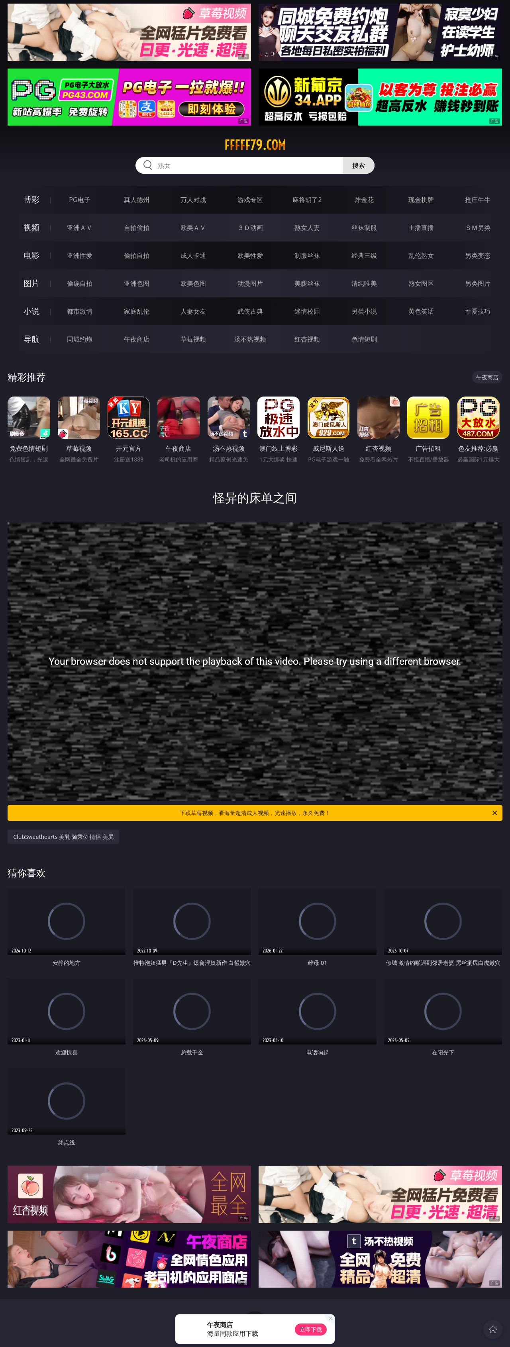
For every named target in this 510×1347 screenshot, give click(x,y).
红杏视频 (307, 339)
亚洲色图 (136, 283)
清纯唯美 (364, 283)
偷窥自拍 (79, 283)
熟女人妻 (307, 227)
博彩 (31, 199)
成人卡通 (193, 255)
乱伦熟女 (421, 255)
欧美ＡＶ (193, 227)
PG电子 (79, 199)
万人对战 (193, 199)
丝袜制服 (364, 227)
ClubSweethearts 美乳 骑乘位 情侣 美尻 (63, 836)
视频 (31, 227)
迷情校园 (307, 311)
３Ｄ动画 (250, 227)
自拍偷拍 (136, 227)
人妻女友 (193, 311)
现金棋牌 (421, 199)
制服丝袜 (307, 255)
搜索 (358, 165)
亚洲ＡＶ (79, 227)
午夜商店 (136, 339)
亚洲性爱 (79, 255)
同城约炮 (79, 339)
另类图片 (477, 283)
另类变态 (477, 255)
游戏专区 (250, 199)
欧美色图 (193, 283)
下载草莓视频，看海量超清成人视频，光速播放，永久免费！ (339, 813)
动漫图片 (250, 283)
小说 (31, 311)
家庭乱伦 (136, 311)
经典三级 (364, 255)
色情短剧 (364, 339)
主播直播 (421, 227)
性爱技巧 (477, 311)
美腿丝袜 (307, 283)
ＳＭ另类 (477, 227)
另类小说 (364, 311)
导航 (31, 339)
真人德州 (136, 199)
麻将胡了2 (307, 199)
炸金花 (364, 199)
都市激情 (79, 311)
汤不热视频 (250, 339)
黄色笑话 (421, 311)
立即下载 (311, 1329)
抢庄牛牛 (477, 199)
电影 (31, 255)
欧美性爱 (250, 255)
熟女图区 (421, 283)
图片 (31, 283)
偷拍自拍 (136, 255)
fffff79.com (255, 145)
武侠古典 (250, 311)
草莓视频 (193, 339)
